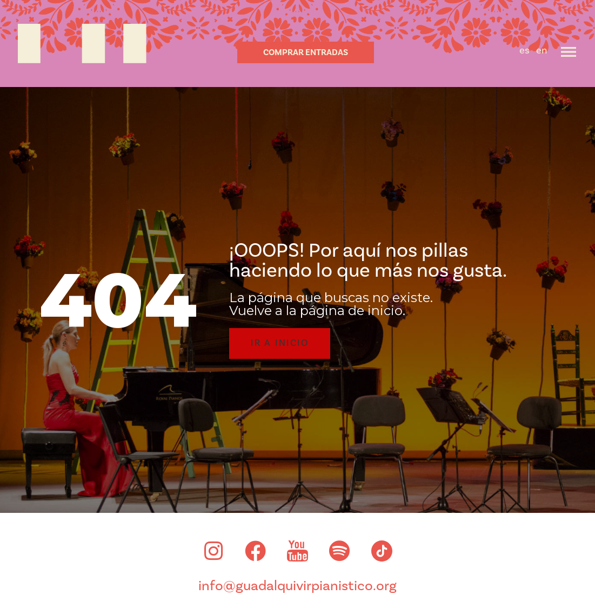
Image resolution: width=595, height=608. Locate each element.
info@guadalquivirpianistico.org (297, 588)
